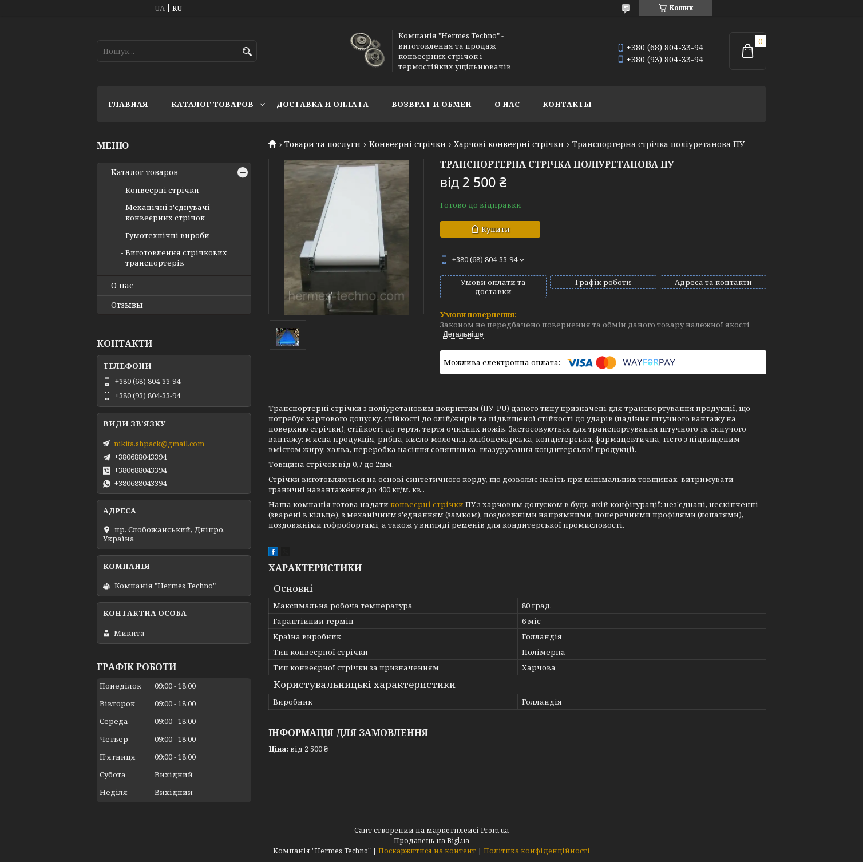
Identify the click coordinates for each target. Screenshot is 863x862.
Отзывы (127, 305)
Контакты (567, 104)
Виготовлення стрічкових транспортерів (176, 257)
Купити (495, 229)
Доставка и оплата (322, 104)
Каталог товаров (212, 104)
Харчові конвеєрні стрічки (509, 144)
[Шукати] (247, 52)
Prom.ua (495, 830)
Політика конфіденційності (537, 851)
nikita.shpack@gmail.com (159, 443)
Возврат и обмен (431, 104)
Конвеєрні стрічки (407, 144)
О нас (507, 104)
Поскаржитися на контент (427, 851)
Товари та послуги (322, 144)
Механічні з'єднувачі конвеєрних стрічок (167, 212)
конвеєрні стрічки (427, 504)
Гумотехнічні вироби (167, 235)
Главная (128, 104)
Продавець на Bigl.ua (431, 840)
